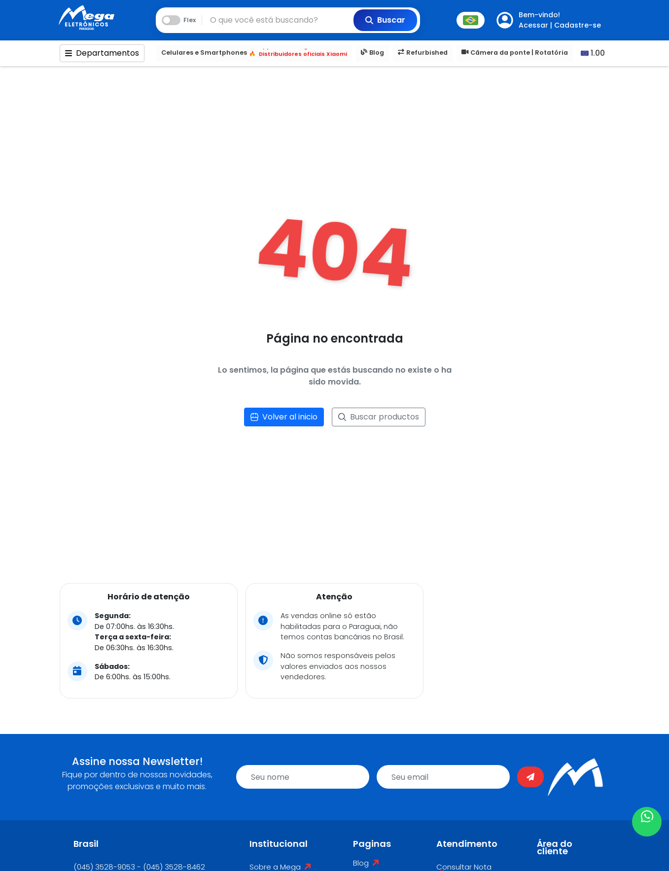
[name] (302, 777)
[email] (443, 777)
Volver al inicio (283, 416)
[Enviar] (530, 776)
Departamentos (102, 53)
